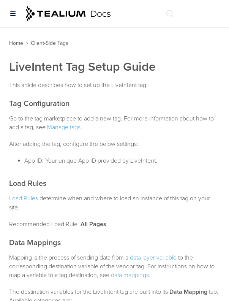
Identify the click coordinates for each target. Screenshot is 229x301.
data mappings (130, 275)
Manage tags (64, 127)
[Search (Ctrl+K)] (169, 13)
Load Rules (23, 198)
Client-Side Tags (49, 43)
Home (16, 43)
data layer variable (153, 257)
